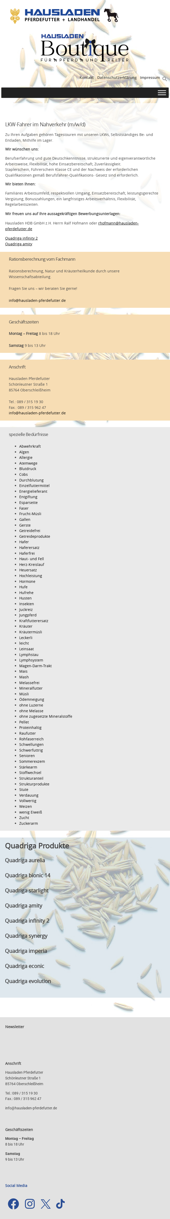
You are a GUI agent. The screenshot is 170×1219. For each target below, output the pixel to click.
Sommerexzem (32, 761)
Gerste (25, 525)
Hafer (24, 541)
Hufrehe (26, 592)
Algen (24, 451)
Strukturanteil (31, 778)
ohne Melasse (31, 710)
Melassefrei (29, 682)
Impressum (150, 77)
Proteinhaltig (30, 727)
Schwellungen (31, 744)
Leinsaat (26, 648)
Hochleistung (30, 575)
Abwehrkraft (30, 446)
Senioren (27, 755)
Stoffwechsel (30, 772)
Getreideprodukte (34, 536)
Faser (24, 508)
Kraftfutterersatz (33, 620)
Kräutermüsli (30, 631)
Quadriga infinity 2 (21, 238)
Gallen (24, 519)
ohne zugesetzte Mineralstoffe (45, 716)
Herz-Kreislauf (31, 564)
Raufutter (27, 733)
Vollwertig (27, 800)
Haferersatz (29, 547)
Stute (23, 789)
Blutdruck (27, 468)
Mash (24, 676)
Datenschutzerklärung (117, 77)
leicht (24, 643)
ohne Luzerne (31, 705)
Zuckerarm (28, 823)
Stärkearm (28, 767)
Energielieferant (33, 491)
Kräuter (25, 626)
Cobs (23, 474)
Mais (23, 671)
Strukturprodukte (34, 784)
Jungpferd (28, 614)
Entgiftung (28, 496)
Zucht (24, 817)
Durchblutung (31, 480)
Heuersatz (28, 569)
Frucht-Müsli (30, 513)
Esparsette (28, 502)
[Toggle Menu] (162, 92)
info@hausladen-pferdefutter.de (37, 300)
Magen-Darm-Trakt (35, 665)
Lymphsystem (31, 660)
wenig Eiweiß (30, 812)
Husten (25, 598)
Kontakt (87, 77)
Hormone (27, 581)
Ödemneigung (31, 699)
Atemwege (28, 463)
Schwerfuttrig (31, 750)
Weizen (25, 806)
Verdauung (28, 795)
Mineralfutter (31, 688)
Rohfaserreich (31, 738)
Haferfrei (27, 553)
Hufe (23, 586)
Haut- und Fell (31, 558)
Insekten (26, 603)
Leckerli (25, 637)
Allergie (25, 457)
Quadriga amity (18, 243)
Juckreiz (26, 609)
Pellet (24, 722)
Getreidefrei (29, 530)
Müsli (24, 693)
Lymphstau (28, 654)
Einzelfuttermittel (34, 485)
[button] (164, 78)
